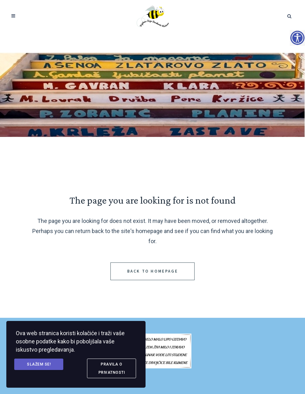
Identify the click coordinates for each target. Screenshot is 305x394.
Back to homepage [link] (152, 271)
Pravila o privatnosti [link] (111, 368)
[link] (152, 15)
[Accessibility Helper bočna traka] (297, 37)
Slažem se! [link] (39, 364)
